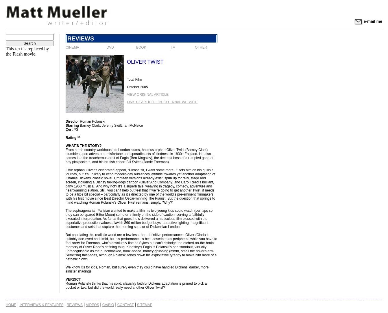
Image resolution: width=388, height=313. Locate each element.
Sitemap (144, 305)
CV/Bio (108, 305)
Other (201, 47)
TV (173, 47)
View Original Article (148, 95)
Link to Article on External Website (162, 102)
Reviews (75, 305)
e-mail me (368, 21)
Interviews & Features (41, 305)
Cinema (72, 47)
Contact (125, 305)
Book (141, 47)
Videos (92, 305)
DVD (110, 47)
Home (11, 305)
